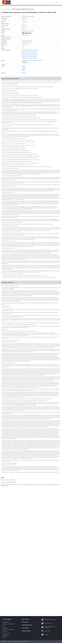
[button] (31, 79)
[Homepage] (1, 9)
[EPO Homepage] (6, 2)
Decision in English (26, 33)
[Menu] (57, 2)
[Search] (54, 2)
